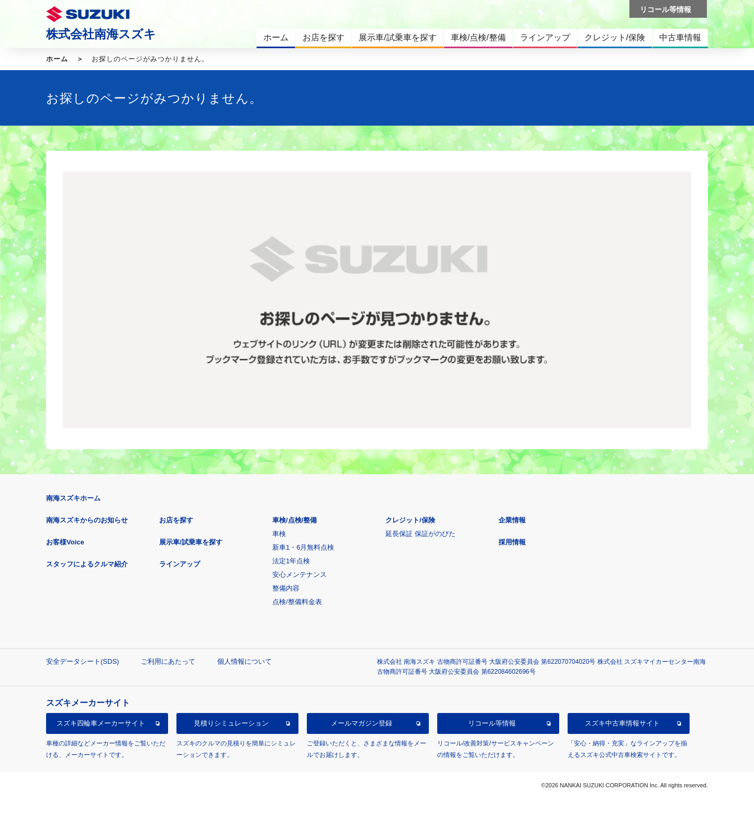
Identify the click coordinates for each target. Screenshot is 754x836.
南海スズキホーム (73, 498)
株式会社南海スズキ (101, 34)
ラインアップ (179, 564)
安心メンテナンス (299, 574)
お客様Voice (65, 542)
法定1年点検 (291, 561)
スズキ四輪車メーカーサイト (101, 723)
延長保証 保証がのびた (420, 534)
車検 (279, 534)
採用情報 (512, 542)
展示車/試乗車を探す (191, 542)
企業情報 (512, 520)
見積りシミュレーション (231, 723)
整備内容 (286, 588)
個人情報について (244, 661)
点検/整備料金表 (297, 602)
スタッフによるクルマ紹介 (87, 564)
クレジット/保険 (410, 520)
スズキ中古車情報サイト (622, 723)
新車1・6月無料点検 (303, 547)
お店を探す (176, 520)
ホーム (57, 59)
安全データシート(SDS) (82, 661)
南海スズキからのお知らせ (87, 520)
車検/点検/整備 (294, 520)
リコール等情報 (492, 723)
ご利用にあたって (168, 661)
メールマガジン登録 (361, 723)
